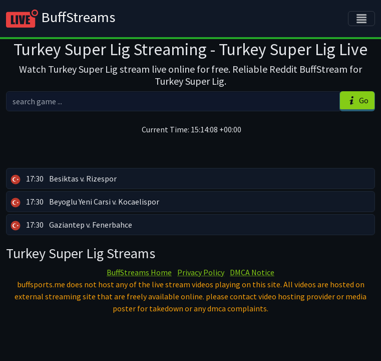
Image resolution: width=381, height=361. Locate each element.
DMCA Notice (252, 272)
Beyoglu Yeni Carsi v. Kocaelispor (85, 202)
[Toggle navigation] (361, 18)
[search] (173, 101)
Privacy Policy (200, 272)
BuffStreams (60, 19)
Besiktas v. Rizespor (64, 179)
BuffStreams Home (139, 272)
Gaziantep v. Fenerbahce (71, 225)
